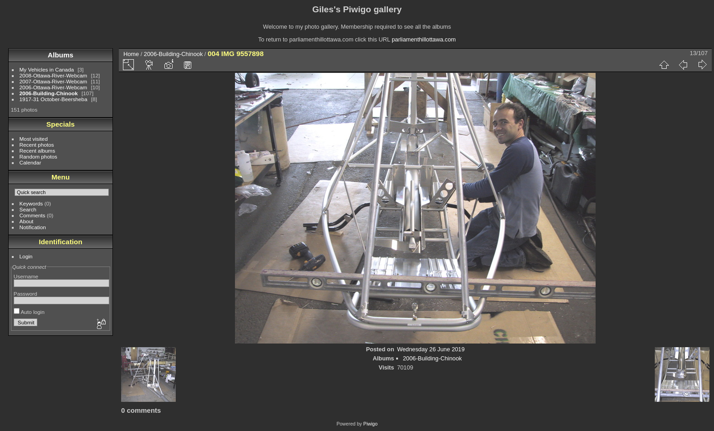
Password (25, 294)
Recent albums (37, 151)
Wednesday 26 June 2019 (430, 349)
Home (131, 54)
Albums (60, 55)
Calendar (30, 162)
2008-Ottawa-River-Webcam (53, 75)
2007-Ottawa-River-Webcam (53, 81)
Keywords (31, 203)
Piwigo (370, 423)
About (27, 221)
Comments (33, 215)
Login (26, 256)
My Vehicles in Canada (47, 69)
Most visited (34, 139)
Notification (33, 227)
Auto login (29, 312)
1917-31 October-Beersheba (53, 99)
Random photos (38, 156)
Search (28, 209)
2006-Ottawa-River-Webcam (53, 87)
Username (26, 276)
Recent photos (37, 145)
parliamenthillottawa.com (424, 39)
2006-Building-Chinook (49, 93)
